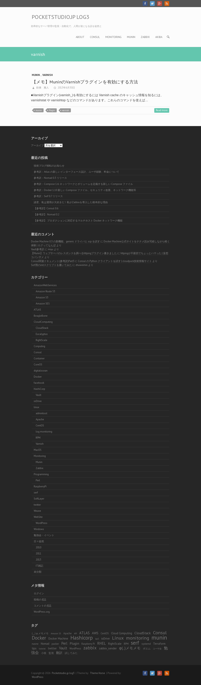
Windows (39, 529)
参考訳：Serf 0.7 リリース (48, 196)
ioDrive (38, 401)
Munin (131, 37)
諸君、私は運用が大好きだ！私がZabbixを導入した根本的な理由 (71, 202)
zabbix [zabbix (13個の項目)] (90, 648)
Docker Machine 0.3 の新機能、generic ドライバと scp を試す (65, 241)
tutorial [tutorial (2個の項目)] (42, 648)
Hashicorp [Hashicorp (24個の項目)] (81, 637)
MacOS (37, 450)
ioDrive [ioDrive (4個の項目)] (105, 638)
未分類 (37, 571)
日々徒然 (39, 541)
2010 (38, 547)
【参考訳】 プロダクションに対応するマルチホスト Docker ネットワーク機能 (78, 220)
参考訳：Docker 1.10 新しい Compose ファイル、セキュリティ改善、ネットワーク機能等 (85, 190)
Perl (38, 480)
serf (36, 492)
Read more (162, 110)
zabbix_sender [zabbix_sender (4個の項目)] (108, 648)
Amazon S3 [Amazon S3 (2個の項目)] (56, 633)
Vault (38, 395)
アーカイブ (37, 145)
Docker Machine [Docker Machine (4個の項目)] (58, 638)
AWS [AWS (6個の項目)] (95, 633)
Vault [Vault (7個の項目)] (63, 648)
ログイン (39, 593)
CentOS (40, 425)
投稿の (40, 599)
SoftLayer (39, 498)
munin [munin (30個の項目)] (159, 637)
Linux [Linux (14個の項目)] (118, 638)
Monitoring (113, 37)
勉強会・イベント (44, 535)
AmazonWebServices (45, 285)
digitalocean (41, 370)
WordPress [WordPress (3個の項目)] (75, 648)
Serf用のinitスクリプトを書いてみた (51, 265)
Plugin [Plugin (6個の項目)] (74, 643)
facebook (39, 382)
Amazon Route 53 (45, 291)
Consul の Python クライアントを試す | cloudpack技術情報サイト (115, 261)
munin (39, 110)
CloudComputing (43, 322)
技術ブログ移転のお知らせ (49, 165)
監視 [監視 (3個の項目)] (51, 653)
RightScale (41, 340)
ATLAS (37, 309)
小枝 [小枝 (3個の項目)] (43, 653)
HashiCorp (39, 389)
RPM (38, 437)
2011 (38, 553)
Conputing (39, 346)
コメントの (42, 606)
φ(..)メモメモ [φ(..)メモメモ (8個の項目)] (130, 647)
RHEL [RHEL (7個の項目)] (101, 643)
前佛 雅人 (42, 87)
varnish (65, 110)
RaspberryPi (40, 486)
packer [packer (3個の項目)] (55, 643)
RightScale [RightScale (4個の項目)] (115, 643)
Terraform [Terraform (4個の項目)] (159, 643)
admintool (41, 413)
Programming (41, 474)
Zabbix (145, 37)
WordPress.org (42, 611)
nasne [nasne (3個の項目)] (35, 643)
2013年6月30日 (66, 87)
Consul (95, 37)
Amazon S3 (42, 297)
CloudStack (42, 328)
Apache (40, 419)
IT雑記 (39, 565)
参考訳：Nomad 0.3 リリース (50, 178)
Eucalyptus (42, 334)
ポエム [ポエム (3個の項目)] (147, 648)
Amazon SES (43, 303)
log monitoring (44, 431)
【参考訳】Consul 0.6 (46, 208)
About (80, 37)
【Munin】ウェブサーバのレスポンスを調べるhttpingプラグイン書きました (74, 253)
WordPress (41, 523)
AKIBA (158, 37)
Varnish (47, 75)
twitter (37, 504)
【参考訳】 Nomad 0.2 (46, 214)
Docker (38, 376)
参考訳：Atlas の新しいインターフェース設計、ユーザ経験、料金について (76, 171)
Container (39, 358)
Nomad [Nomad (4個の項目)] (45, 643)
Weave (37, 511)
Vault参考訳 (37, 249)
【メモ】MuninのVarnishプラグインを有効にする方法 (85, 82)
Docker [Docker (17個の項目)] (39, 637)
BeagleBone (41, 315)
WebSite (38, 517)
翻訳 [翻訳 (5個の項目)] (59, 653)
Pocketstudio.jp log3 (60, 16)
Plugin (52, 110)
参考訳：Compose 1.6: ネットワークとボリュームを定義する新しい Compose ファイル (83, 184)
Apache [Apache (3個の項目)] (67, 633)
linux (36, 407)
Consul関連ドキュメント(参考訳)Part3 (52, 261)
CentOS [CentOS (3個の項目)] (105, 633)
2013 (38, 559)
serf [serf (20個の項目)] (135, 642)
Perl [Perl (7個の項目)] (64, 643)
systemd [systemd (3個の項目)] (146, 643)
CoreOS (38, 364)
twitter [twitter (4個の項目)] (52, 648)
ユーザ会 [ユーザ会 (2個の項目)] (157, 648)
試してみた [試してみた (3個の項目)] (71, 653)
